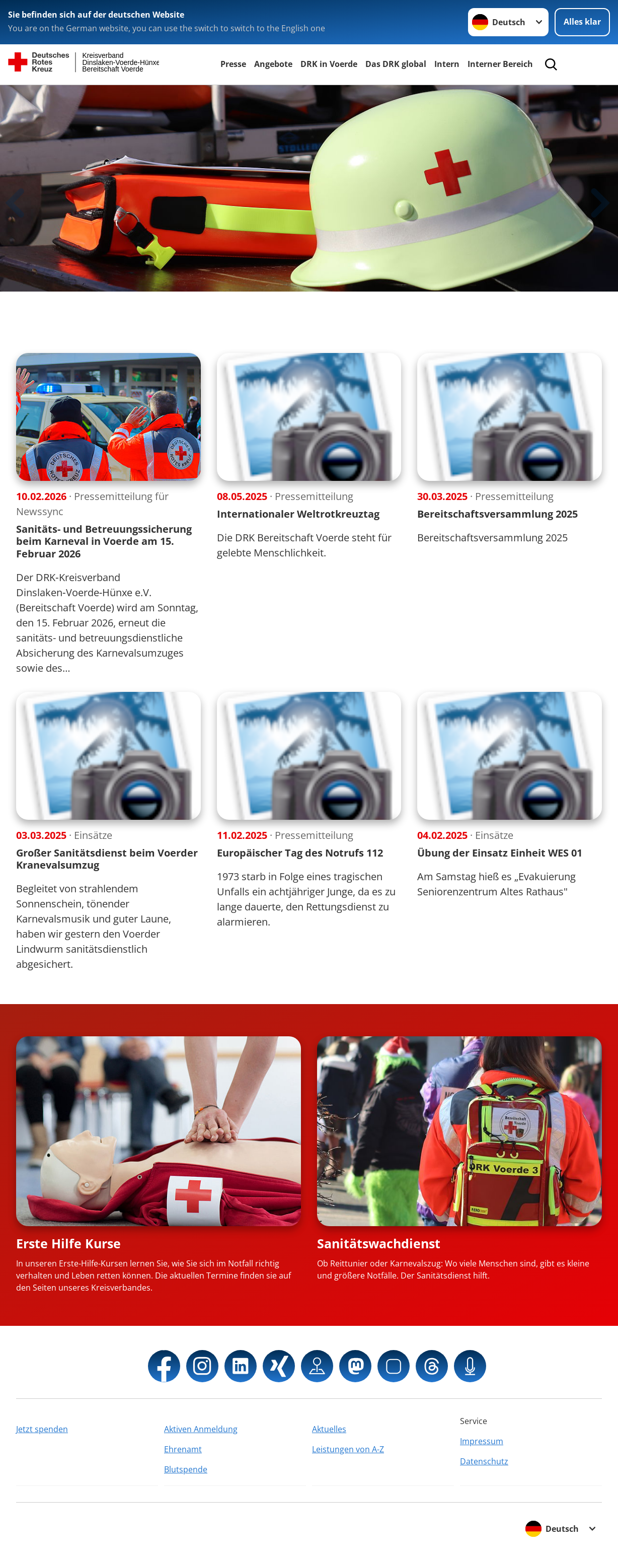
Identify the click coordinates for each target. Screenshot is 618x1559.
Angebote (273, 63)
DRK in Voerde (328, 63)
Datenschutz (484, 1461)
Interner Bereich (500, 63)
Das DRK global (395, 63)
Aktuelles (329, 1429)
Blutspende (185, 1469)
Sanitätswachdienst (378, 1243)
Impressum (481, 1441)
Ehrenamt (183, 1449)
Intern (446, 63)
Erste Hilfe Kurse (68, 1243)
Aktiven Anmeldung (201, 1429)
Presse (233, 63)
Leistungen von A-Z (348, 1449)
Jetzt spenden (42, 1429)
